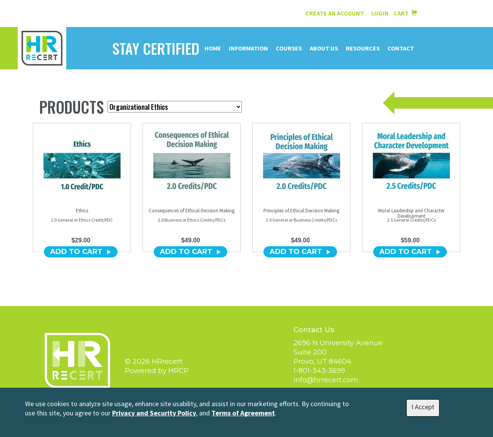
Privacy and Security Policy (154, 412)
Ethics (82, 210)
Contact (400, 48)
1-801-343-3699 (319, 370)
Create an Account (334, 13)
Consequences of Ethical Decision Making (192, 210)
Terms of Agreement (243, 412)
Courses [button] (289, 48)
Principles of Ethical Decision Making (301, 210)
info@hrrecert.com (325, 380)
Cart (405, 13)
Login (380, 13)
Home (213, 48)
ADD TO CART (80, 251)
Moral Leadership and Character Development (411, 213)
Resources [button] (363, 48)
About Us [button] (324, 48)
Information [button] (248, 48)
